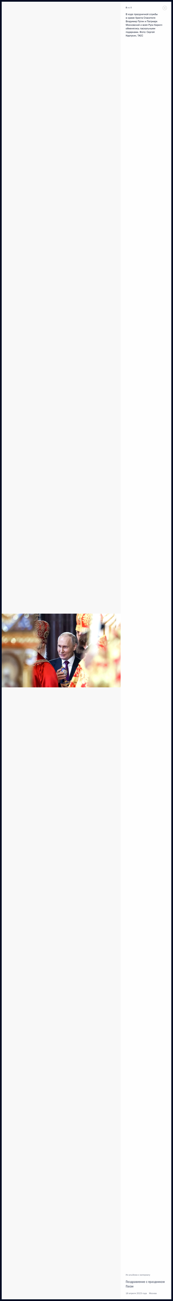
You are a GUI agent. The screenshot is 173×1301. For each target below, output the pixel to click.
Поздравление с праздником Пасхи (145, 1284)
